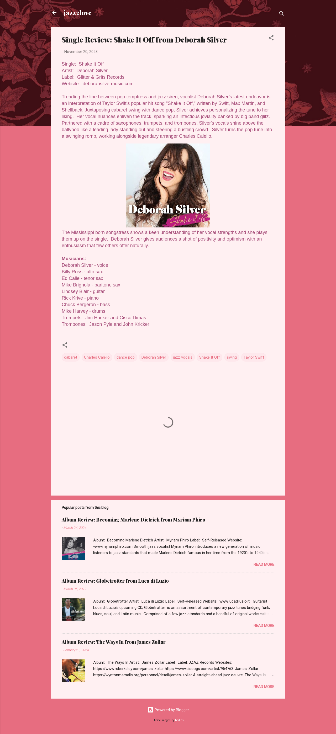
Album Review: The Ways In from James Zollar (114, 642)
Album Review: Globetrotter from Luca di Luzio (115, 581)
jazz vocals (182, 357)
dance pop (126, 357)
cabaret (70, 357)
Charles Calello (97, 357)
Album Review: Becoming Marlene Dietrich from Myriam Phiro (133, 520)
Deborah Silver (153, 357)
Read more (264, 564)
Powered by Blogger (168, 710)
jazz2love (78, 12)
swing (232, 357)
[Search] (282, 14)
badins (179, 720)
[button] (271, 39)
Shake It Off (209, 357)
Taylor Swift (254, 357)
